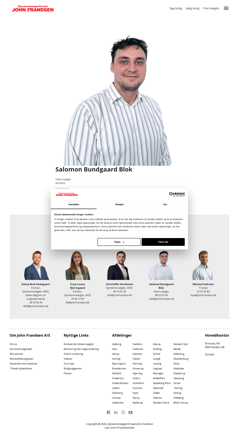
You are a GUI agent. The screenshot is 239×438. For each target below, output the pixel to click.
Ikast (135, 393)
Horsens (137, 388)
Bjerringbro (119, 363)
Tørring (177, 388)
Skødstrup (179, 373)
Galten (116, 388)
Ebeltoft (116, 373)
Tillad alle (163, 242)
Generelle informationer (23, 363)
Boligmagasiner (73, 368)
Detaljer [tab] (119, 204)
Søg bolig (176, 8)
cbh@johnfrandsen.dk (119, 295)
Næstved (158, 388)
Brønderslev (119, 368)
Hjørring (137, 373)
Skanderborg (181, 358)
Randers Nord (161, 402)
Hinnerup (138, 368)
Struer (177, 383)
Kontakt (209, 354)
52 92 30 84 (203, 291)
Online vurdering (73, 354)
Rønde (177, 349)
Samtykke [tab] (73, 204)
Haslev (136, 358)
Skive (176, 363)
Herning (137, 363)
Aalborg (116, 344)
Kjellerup (138, 402)
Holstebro (138, 383)
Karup (136, 397)
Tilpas (119, 242)
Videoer (68, 358)
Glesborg (117, 393)
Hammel (137, 354)
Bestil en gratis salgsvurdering (81, 349)
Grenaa (116, 397)
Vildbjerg (178, 397)
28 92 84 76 (35, 302)
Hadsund (138, 349)
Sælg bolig (192, 8)
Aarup (115, 354)
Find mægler (211, 8)
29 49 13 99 (77, 298)
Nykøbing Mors (162, 383)
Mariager (158, 373)
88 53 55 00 (161, 295)
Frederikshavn (120, 383)
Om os (13, 344)
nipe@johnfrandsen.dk (203, 295)
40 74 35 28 (119, 291)
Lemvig (157, 363)
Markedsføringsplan (21, 358)
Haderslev (118, 402)
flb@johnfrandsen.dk (77, 302)
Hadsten (137, 344)
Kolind (156, 354)
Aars (114, 349)
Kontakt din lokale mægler (79, 344)
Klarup (157, 344)
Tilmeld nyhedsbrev (21, 368)
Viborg (177, 393)
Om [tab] (165, 204)
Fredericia (117, 378)
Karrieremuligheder (21, 349)
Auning (116, 358)
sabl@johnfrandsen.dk (161, 298)
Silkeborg (178, 354)
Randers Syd (180, 344)
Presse (67, 373)
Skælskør (178, 368)
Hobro (136, 378)
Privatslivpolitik (125, 427)
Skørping (178, 378)
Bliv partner (16, 354)
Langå (156, 358)
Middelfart (159, 378)
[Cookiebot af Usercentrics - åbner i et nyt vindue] (171, 194)
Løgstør (157, 368)
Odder (156, 393)
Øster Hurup (180, 402)
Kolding (157, 349)
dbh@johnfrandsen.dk (35, 306)
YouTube (69, 363)
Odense (157, 397)
